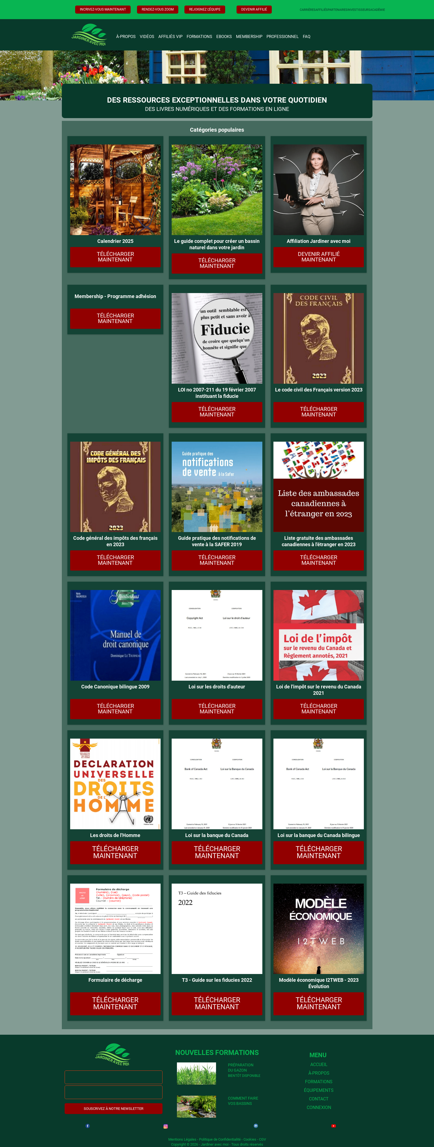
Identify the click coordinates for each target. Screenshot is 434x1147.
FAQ (306, 36)
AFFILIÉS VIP (170, 36)
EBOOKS (224, 36)
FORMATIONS (199, 36)
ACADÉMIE (377, 10)
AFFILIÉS (322, 10)
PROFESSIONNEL (283, 36)
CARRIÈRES (308, 10)
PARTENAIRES (337, 10)
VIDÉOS (147, 36)
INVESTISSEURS (358, 10)
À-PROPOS (126, 36)
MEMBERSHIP (249, 36)
